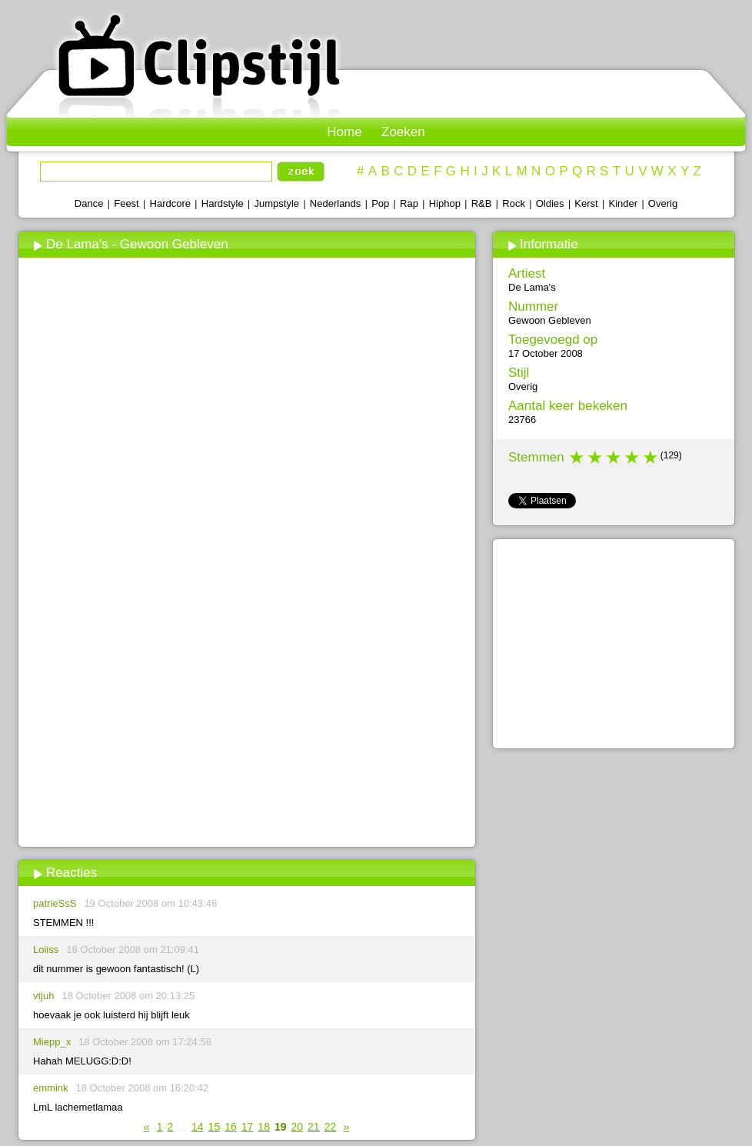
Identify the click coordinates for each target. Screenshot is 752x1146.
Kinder (622, 203)
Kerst (585, 203)
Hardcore (170, 203)
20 (297, 1127)
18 (264, 1127)
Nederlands (335, 203)
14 (197, 1127)
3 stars (614, 457)
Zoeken (403, 132)
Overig (662, 203)
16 (231, 1127)
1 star (577, 457)
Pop (380, 203)
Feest (126, 203)
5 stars (651, 457)
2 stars (596, 457)
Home (344, 132)
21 (314, 1127)
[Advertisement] (246, 728)
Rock (513, 203)
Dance (89, 203)
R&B (481, 203)
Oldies (550, 203)
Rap (409, 203)
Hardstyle (222, 203)
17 (247, 1127)
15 (214, 1127)
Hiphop (445, 203)
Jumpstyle (277, 203)
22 (330, 1127)
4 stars (633, 457)
